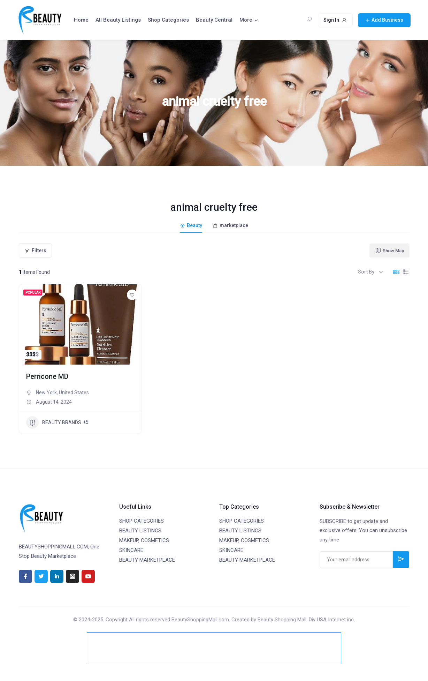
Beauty (191, 225)
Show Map (389, 250)
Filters (35, 250)
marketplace (230, 225)
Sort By (366, 272)
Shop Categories (168, 20)
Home (81, 20)
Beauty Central (214, 20)
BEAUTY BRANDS (53, 422)
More (245, 20)
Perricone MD (47, 376)
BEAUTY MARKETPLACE (147, 560)
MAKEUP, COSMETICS (144, 540)
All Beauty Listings (118, 20)
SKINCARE (131, 550)
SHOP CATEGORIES (141, 521)
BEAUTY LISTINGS (140, 530)
